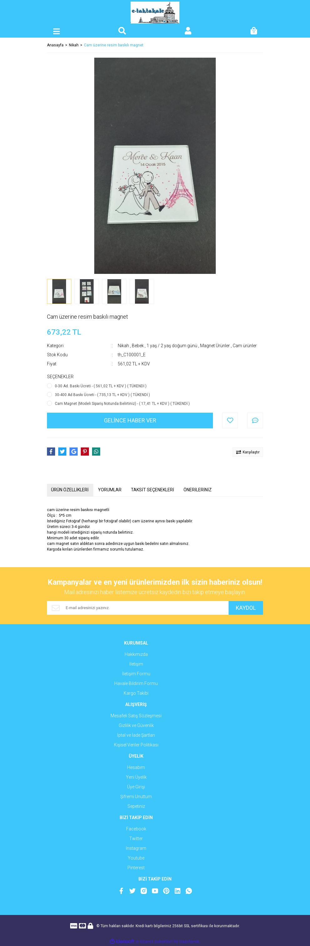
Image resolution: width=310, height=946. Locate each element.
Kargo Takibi (136, 693)
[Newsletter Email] (138, 608)
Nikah (123, 345)
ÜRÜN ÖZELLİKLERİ (70, 489)
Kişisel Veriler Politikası (136, 744)
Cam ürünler (245, 345)
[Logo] (155, 13)
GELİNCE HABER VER (130, 420)
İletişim (136, 663)
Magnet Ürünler (215, 345)
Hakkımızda (136, 654)
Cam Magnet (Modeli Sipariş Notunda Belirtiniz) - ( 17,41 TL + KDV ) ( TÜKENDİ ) (122, 403)
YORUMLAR (109, 489)
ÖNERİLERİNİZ (197, 489)
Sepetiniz (136, 806)
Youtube (136, 857)
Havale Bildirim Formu (136, 683)
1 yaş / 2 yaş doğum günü (172, 345)
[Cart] (253, 31)
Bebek (138, 345)
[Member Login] (187, 31)
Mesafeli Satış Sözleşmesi (136, 715)
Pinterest (136, 867)
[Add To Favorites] (230, 420)
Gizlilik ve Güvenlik (136, 725)
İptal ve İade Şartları (136, 735)
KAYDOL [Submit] (246, 607)
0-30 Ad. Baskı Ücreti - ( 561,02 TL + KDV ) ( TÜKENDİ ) (101, 386)
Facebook (136, 828)
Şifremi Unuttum (136, 796)
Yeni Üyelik (136, 777)
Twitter (136, 838)
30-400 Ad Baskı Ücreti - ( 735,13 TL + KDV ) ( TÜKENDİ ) (102, 395)
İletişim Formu (136, 673)
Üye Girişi (136, 786)
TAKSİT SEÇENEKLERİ (152, 489)
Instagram (136, 848)
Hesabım (136, 767)
